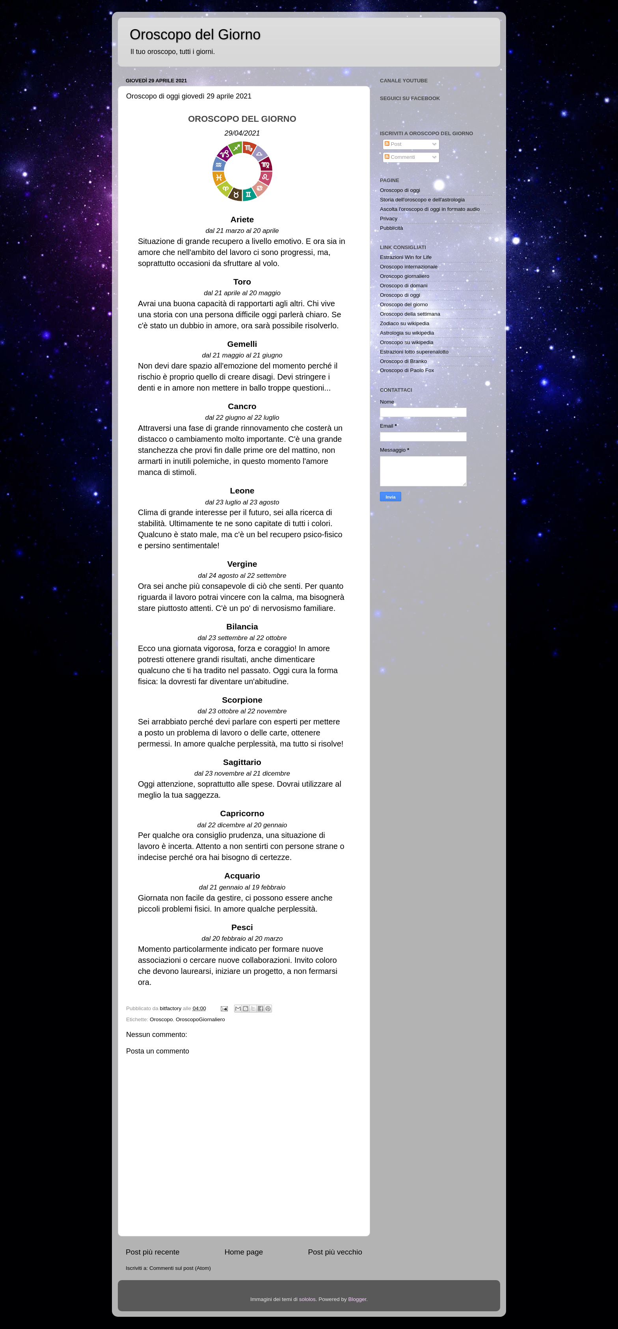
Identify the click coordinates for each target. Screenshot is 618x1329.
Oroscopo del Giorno (195, 34)
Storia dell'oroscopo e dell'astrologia (422, 200)
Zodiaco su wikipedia (404, 323)
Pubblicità (391, 228)
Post (393, 144)
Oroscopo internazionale (408, 267)
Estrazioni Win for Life (406, 257)
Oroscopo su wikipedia (407, 342)
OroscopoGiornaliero (200, 1019)
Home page (244, 1252)
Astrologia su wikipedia (407, 333)
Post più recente (153, 1252)
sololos (307, 1299)
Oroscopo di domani (404, 286)
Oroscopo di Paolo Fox (407, 370)
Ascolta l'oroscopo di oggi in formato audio (430, 209)
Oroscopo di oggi (400, 190)
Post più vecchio (335, 1252)
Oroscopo (161, 1019)
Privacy (388, 219)
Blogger (357, 1299)
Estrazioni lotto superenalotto (414, 352)
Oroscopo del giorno (404, 304)
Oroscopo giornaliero (404, 276)
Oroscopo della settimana (410, 314)
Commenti (400, 157)
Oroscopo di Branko (403, 361)
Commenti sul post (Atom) (180, 1268)
